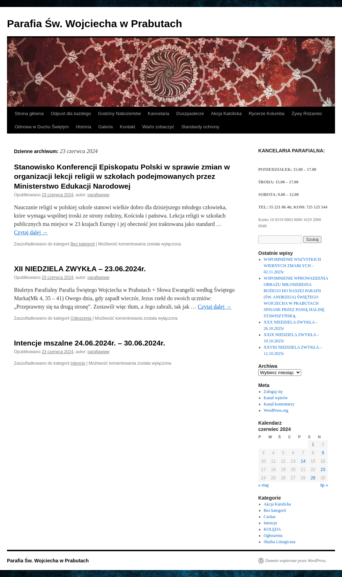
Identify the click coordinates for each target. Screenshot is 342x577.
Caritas (270, 516)
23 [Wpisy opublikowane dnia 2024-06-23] (323, 469)
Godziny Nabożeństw (119, 113)
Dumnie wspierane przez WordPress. (296, 560)
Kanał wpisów (276, 397)
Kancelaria (158, 113)
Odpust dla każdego (71, 113)
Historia (83, 126)
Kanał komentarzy (279, 404)
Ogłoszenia (80, 318)
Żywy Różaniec (306, 113)
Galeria (105, 126)
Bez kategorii (82, 244)
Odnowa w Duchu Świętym (42, 126)
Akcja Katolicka (226, 113)
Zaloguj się (273, 391)
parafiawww (99, 194)
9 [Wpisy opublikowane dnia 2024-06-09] (323, 452)
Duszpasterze (190, 113)
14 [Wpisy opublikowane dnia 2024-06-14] (303, 461)
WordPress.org (276, 410)
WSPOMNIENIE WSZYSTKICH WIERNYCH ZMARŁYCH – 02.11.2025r (292, 265)
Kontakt (127, 126)
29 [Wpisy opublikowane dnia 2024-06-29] (313, 478)
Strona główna (29, 113)
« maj (263, 485)
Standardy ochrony (200, 126)
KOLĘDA (272, 529)
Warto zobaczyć (158, 126)
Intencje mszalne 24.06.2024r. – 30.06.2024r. (89, 343)
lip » (324, 485)
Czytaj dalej (31, 232)
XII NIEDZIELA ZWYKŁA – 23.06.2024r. (80, 269)
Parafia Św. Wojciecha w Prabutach (94, 23)
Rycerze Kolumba (267, 113)
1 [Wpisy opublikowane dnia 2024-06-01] (313, 444)
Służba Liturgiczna (280, 541)
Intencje (77, 363)
